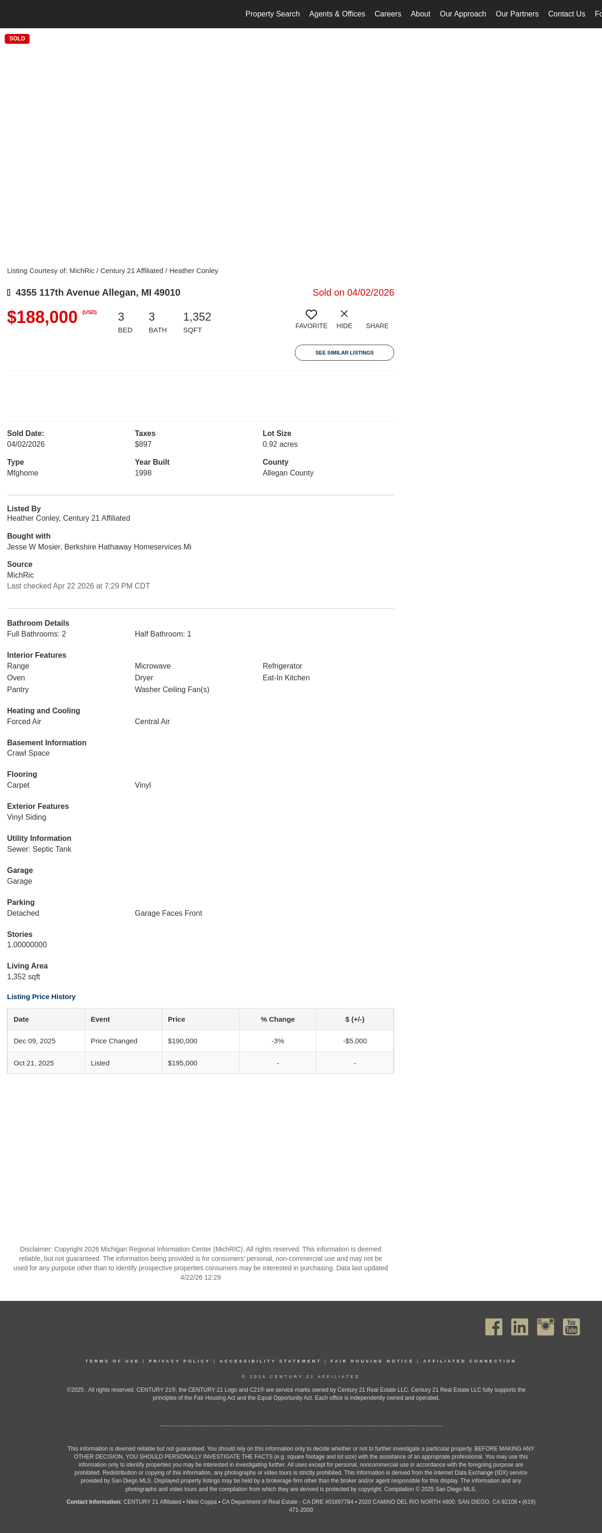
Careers (387, 14)
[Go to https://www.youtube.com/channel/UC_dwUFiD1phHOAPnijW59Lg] (571, 1327)
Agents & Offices (337, 14)
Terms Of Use (113, 1361)
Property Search (273, 14)
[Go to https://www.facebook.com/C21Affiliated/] (494, 1327)
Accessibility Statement (271, 1361)
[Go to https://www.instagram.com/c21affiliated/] (545, 1327)
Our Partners (517, 14)
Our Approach (463, 14)
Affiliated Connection (470, 1361)
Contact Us (567, 14)
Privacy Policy (179, 1361)
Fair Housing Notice (372, 1361)
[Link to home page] (12, 14)
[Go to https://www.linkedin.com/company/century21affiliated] (519, 1327)
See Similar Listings (345, 352)
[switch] (311, 323)
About (420, 14)
